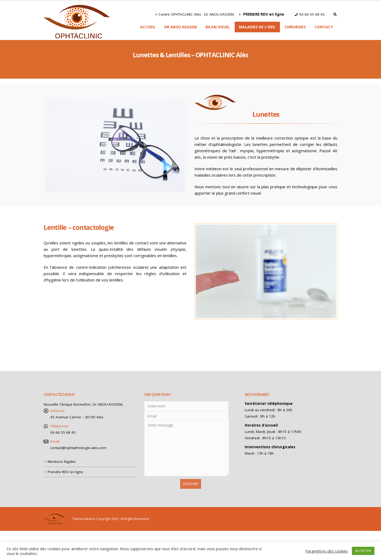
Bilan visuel (218, 26)
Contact (324, 26)
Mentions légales (62, 461)
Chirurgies (295, 26)
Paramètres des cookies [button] (326, 551)
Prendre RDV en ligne (65, 471)
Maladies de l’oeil (257, 26)
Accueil (148, 26)
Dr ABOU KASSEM (180, 26)
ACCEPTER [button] (363, 550)
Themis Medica (83, 518)
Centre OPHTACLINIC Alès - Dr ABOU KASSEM (195, 14)
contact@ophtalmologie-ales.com (78, 447)
